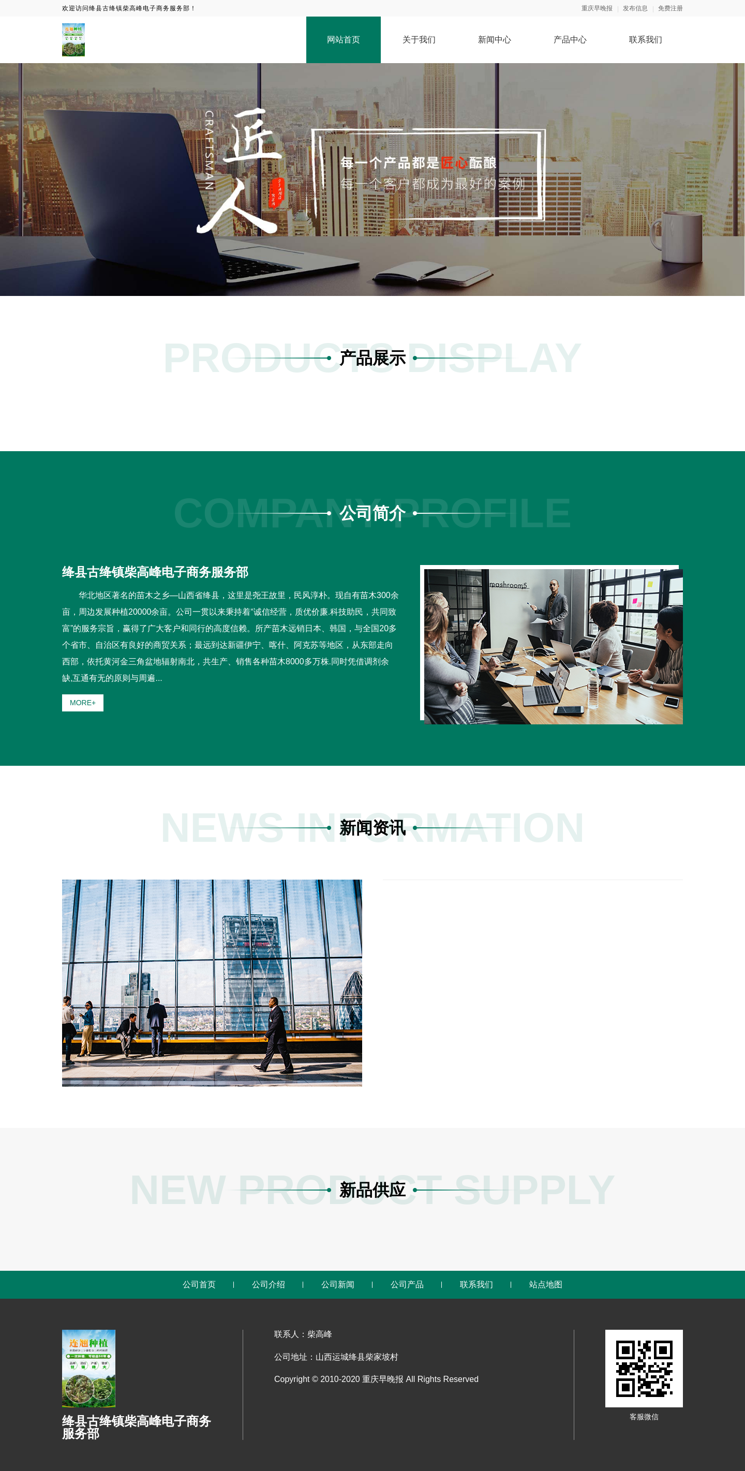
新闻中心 (494, 39)
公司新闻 (337, 1284)
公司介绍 (268, 1284)
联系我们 (645, 39)
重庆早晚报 (597, 8)
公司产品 (407, 1284)
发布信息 (635, 8)
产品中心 (570, 39)
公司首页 (199, 1284)
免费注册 (670, 8)
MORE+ (83, 703)
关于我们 (419, 39)
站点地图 (545, 1284)
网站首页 (343, 39)
